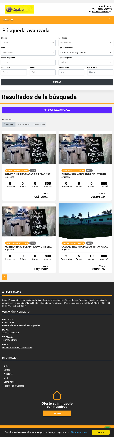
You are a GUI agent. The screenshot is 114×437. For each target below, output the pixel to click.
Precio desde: (64, 67)
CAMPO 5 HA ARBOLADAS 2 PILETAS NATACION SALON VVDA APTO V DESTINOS (29, 174)
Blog (6, 378)
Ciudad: (4, 38)
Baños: (32, 67)
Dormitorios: (5, 67)
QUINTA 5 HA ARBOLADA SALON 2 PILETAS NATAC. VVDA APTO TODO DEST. (29, 247)
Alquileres (8, 374)
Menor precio (23, 124)
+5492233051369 (100, 11)
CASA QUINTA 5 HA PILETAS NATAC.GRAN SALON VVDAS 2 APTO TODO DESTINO (85, 247)
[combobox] (28, 43)
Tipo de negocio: (65, 58)
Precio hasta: (92, 67)
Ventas (7, 370)
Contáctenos (9, 382)
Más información (78, 432)
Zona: (3, 48)
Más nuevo (9, 124)
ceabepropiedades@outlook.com (17, 347)
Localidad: (63, 38)
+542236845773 (104, 9)
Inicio (6, 366)
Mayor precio (39, 124)
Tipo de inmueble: (66, 48)
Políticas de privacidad (14, 386)
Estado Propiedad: (8, 58)
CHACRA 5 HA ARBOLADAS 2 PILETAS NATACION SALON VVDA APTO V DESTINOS (85, 174)
